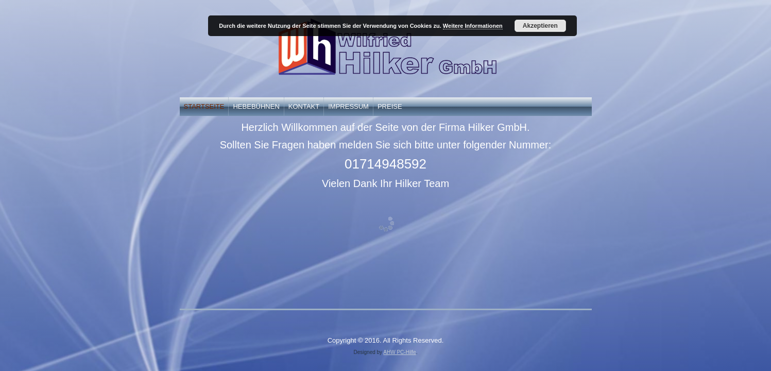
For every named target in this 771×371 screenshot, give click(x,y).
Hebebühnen (256, 106)
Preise (390, 106)
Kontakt (303, 106)
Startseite (204, 106)
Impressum (348, 106)
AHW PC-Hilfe (399, 352)
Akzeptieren (540, 25)
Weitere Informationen (473, 26)
